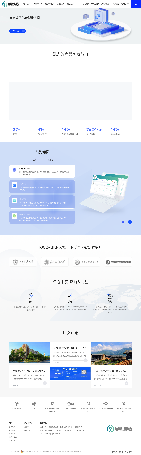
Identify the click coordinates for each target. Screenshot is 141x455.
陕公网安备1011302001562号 (31, 451)
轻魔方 (87, 4)
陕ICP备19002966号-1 (50, 451)
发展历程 (12, 430)
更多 (123, 223)
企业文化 (12, 434)
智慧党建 (116, 4)
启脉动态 (60, 4)
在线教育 (126, 4)
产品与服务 (37, 4)
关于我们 (26, 4)
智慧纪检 (106, 4)
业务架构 (12, 440)
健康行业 (27, 430)
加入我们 (70, 4)
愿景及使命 (13, 437)
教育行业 (27, 427)
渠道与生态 (49, 4)
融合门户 (96, 4)
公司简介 (12, 427)
